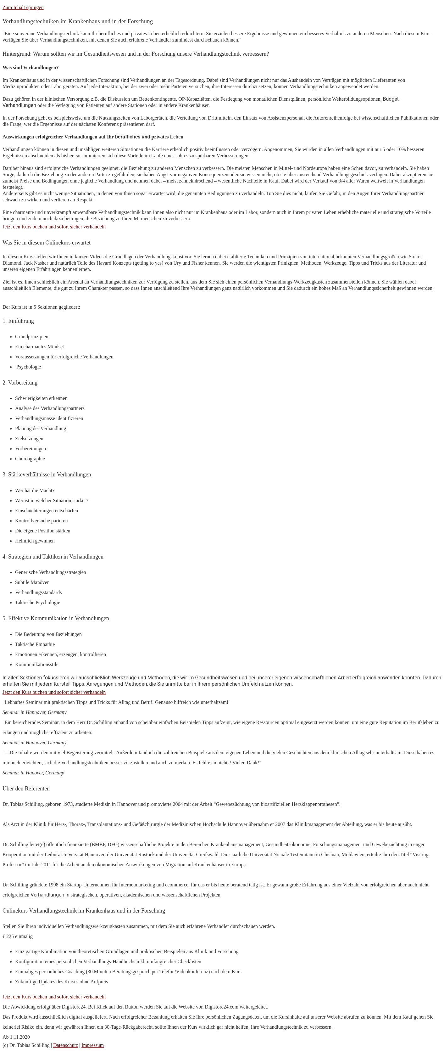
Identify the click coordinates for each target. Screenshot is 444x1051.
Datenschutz (65, 1045)
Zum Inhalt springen (23, 7)
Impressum (92, 1045)
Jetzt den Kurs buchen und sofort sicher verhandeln (54, 996)
